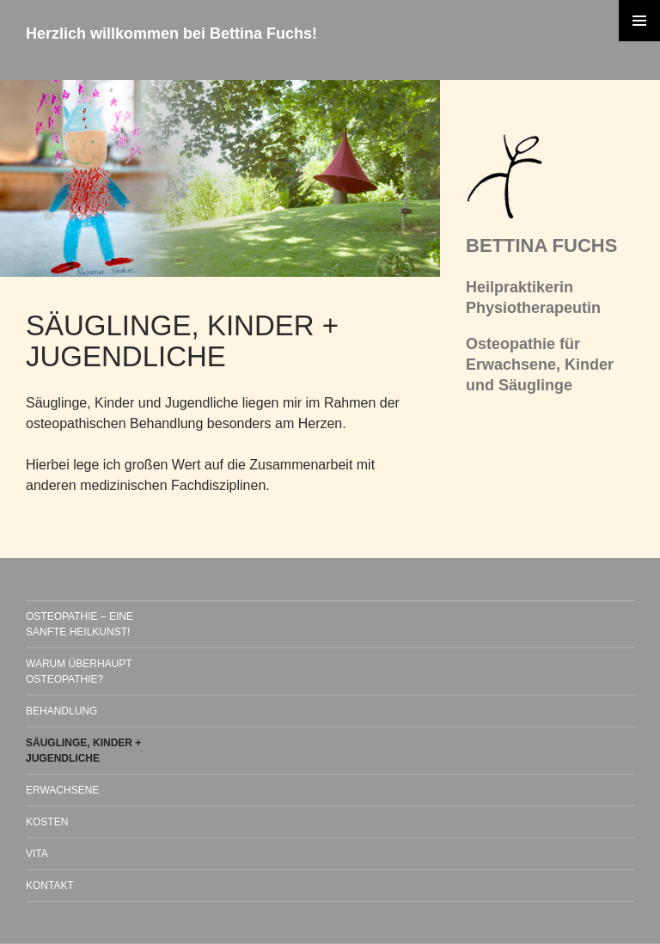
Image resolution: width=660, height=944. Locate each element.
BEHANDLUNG (61, 711)
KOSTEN (47, 822)
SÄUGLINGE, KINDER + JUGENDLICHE (83, 750)
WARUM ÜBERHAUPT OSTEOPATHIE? (79, 671)
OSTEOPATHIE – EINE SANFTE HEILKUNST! (79, 624)
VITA (37, 854)
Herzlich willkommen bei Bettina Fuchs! (171, 33)
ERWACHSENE (62, 790)
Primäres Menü (639, 20)
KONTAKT (50, 886)
